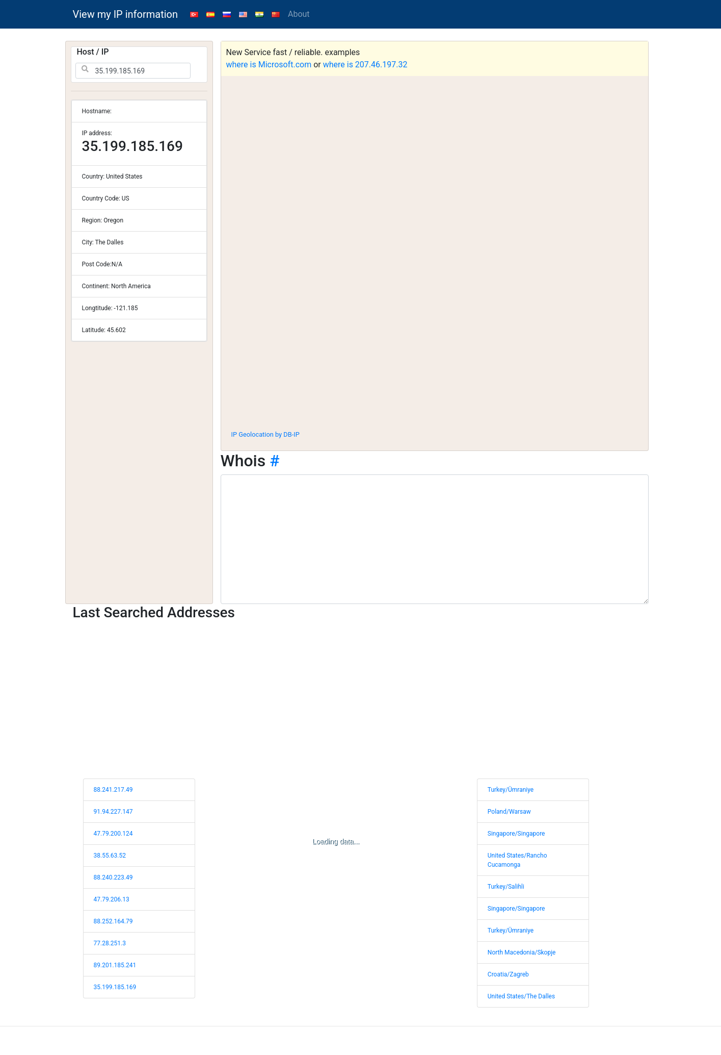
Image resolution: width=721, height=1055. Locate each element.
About (299, 14)
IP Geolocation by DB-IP (265, 434)
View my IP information (125, 14)
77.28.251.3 (110, 943)
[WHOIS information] (435, 539)
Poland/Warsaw (509, 811)
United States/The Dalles (521, 996)
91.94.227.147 (113, 811)
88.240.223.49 (113, 877)
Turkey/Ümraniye (510, 789)
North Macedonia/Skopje (522, 952)
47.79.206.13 (111, 899)
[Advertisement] (434, 346)
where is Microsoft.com (269, 64)
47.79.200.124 (113, 833)
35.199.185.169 (115, 987)
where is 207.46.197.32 (365, 64)
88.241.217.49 (113, 789)
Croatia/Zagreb (508, 974)
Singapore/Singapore (516, 833)
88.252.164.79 (113, 921)
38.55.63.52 (110, 855)
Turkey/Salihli (506, 886)
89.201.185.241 (115, 965)
